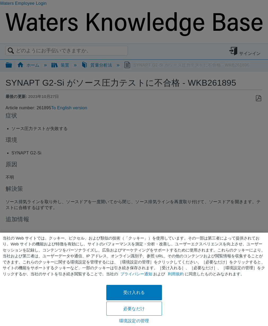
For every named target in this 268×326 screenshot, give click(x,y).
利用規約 (176, 274)
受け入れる (134, 292)
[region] (134, 279)
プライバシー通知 (136, 274)
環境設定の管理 (134, 321)
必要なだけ (134, 308)
